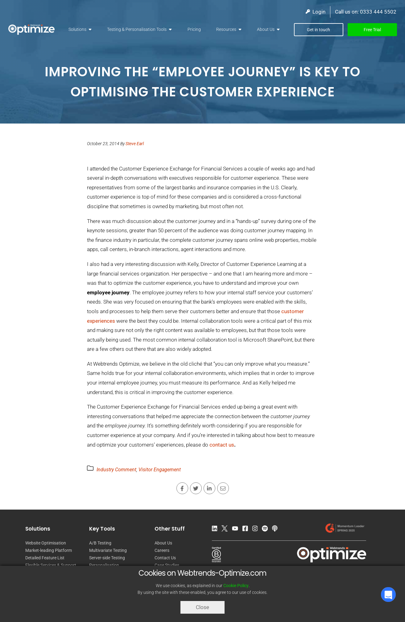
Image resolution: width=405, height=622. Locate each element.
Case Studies (167, 565)
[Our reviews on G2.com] (344, 529)
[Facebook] (246, 530)
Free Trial (372, 29)
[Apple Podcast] (276, 530)
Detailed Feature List (44, 558)
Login (315, 12)
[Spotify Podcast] (266, 530)
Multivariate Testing (108, 550)
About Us (266, 29)
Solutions (77, 29)
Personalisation (104, 565)
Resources (226, 29)
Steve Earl (135, 143)
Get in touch (318, 29)
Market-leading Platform (48, 550)
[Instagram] (256, 530)
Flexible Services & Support (50, 565)
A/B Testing (100, 543)
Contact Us (165, 558)
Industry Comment (116, 470)
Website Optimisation (45, 543)
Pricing (194, 29)
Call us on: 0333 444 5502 (365, 12)
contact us (221, 445)
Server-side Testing (107, 558)
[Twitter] (226, 530)
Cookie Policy (236, 585)
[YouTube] (236, 530)
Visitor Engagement (159, 470)
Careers (162, 550)
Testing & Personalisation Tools (137, 29)
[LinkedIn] (216, 530)
